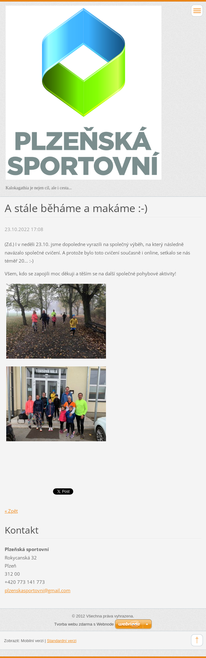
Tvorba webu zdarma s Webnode (84, 624)
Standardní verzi (62, 640)
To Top (197, 640)
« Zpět (11, 511)
